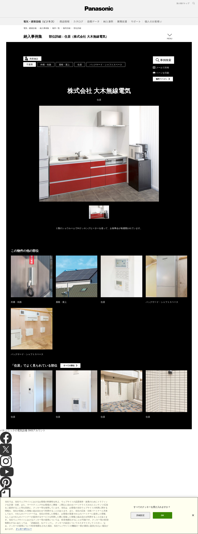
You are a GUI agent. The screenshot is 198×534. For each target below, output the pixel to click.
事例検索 (165, 60)
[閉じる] (193, 527)
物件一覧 (56, 28)
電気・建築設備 (30, 28)
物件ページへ (161, 79)
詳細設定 (140, 527)
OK (162, 527)
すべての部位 (69, 365)
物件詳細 (66, 28)
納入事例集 (44, 28)
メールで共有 (162, 67)
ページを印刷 (162, 72)
